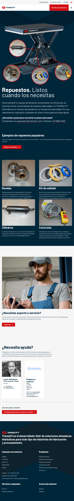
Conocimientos (43, 2)
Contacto (66, 2)
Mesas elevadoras (44, 457)
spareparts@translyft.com (29, 121)
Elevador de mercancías (46, 459)
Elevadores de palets (45, 462)
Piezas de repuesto (7, 491)
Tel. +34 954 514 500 (35, 392)
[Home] (9, 7)
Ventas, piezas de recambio (11, 381)
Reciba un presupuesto (59, 7)
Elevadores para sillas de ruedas (48, 467)
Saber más (7, 324)
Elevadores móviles (44, 465)
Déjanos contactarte (10, 147)
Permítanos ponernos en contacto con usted (18, 412)
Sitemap (41, 491)
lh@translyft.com (10, 387)
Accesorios (42, 470)
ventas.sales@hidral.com (32, 396)
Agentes (41, 489)
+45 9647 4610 (9, 386)
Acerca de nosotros (55, 2)
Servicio (4, 489)
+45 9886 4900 (58, 121)
